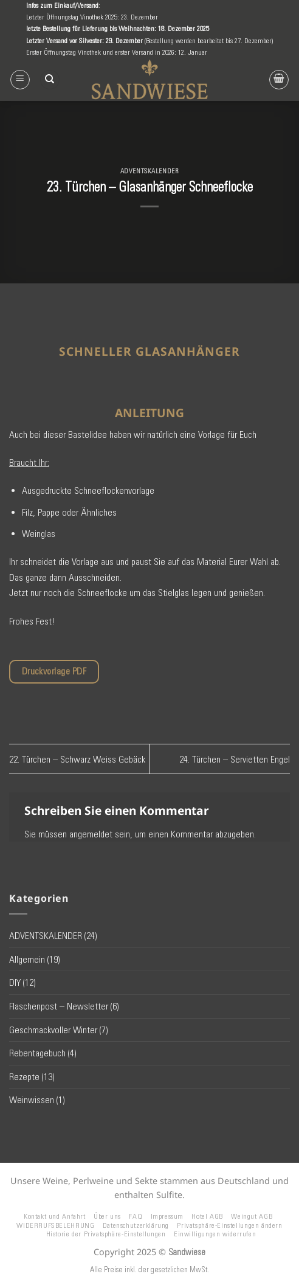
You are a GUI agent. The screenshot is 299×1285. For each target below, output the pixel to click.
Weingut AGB (251, 1216)
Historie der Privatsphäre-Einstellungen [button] (106, 1233)
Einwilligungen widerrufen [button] (215, 1233)
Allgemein (27, 959)
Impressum (167, 1216)
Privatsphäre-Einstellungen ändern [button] (229, 1225)
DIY (15, 982)
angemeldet (90, 834)
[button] (20, 79)
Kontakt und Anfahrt (55, 1216)
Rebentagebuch (37, 1053)
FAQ (135, 1216)
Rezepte (24, 1076)
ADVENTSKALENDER (149, 171)
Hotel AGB (207, 1216)
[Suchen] (50, 80)
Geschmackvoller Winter (53, 1030)
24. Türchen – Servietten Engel (234, 759)
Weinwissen (31, 1100)
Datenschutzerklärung (136, 1225)
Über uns (107, 1216)
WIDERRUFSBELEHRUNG (55, 1225)
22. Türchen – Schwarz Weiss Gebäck (77, 759)
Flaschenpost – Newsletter (58, 1006)
